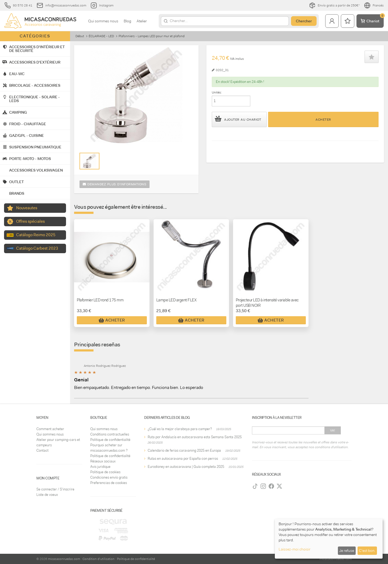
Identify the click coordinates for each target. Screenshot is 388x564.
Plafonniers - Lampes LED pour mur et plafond (152, 36)
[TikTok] (255, 486)
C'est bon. (367, 550)
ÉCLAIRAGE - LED (101, 36)
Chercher (304, 21)
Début (79, 36)
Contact (42, 450)
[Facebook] (271, 486)
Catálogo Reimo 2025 (36, 235)
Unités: (217, 92)
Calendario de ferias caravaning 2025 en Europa (184, 450)
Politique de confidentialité (110, 439)
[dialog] (329, 538)
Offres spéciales (30, 221)
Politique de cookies (105, 472)
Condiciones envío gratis (108, 477)
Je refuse (346, 550)
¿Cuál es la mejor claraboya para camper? (180, 429)
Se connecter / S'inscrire (55, 489)
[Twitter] (279, 486)
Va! (332, 430)
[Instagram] (263, 486)
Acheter (323, 119)
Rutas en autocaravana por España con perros (183, 458)
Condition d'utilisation (98, 559)
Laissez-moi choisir (294, 549)
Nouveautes (26, 208)
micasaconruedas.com (64, 559)
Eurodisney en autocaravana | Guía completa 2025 (186, 466)
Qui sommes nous (103, 21)
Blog (127, 21)
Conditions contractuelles (109, 434)
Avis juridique (100, 466)
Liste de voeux (47, 494)
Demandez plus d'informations (114, 184)
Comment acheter (50, 429)
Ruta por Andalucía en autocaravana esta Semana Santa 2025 (195, 437)
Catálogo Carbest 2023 (37, 248)
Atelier (142, 21)
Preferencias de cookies (108, 483)
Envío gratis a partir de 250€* (334, 5)
